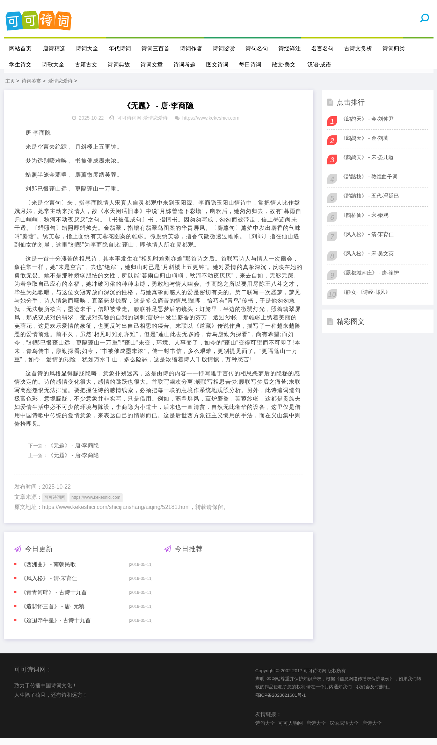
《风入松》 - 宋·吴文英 (367, 260)
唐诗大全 (316, 729)
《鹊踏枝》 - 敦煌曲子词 (369, 183)
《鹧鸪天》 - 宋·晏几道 (367, 164)
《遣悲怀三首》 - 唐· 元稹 (53, 613)
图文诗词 (217, 65)
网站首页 (20, 48)
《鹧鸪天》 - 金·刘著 (365, 145)
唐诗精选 (54, 48)
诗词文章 (151, 65)
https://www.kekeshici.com (210, 125)
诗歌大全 (53, 65)
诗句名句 (257, 48)
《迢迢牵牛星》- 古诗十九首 (56, 627)
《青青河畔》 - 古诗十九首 (54, 599)
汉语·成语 (319, 65)
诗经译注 (290, 48)
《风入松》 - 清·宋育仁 (49, 585)
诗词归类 (394, 48)
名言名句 (323, 48)
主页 (10, 87)
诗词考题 (184, 65)
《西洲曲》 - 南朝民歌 (48, 571)
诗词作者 (191, 48)
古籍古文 (86, 65)
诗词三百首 (156, 48)
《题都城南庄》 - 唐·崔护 (370, 279)
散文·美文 (284, 65)
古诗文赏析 (358, 48)
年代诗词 (120, 48)
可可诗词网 (129, 125)
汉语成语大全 (344, 729)
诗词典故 (119, 65)
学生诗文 (20, 65)
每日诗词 (250, 65)
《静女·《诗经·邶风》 (366, 298)
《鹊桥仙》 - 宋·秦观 (365, 222)
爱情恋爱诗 (60, 87)
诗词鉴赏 (224, 48)
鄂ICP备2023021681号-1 (280, 701)
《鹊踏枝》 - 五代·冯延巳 (370, 202)
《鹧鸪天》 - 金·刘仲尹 (367, 125)
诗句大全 (265, 729)
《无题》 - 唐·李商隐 (73, 452)
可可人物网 (290, 729)
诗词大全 (87, 48)
